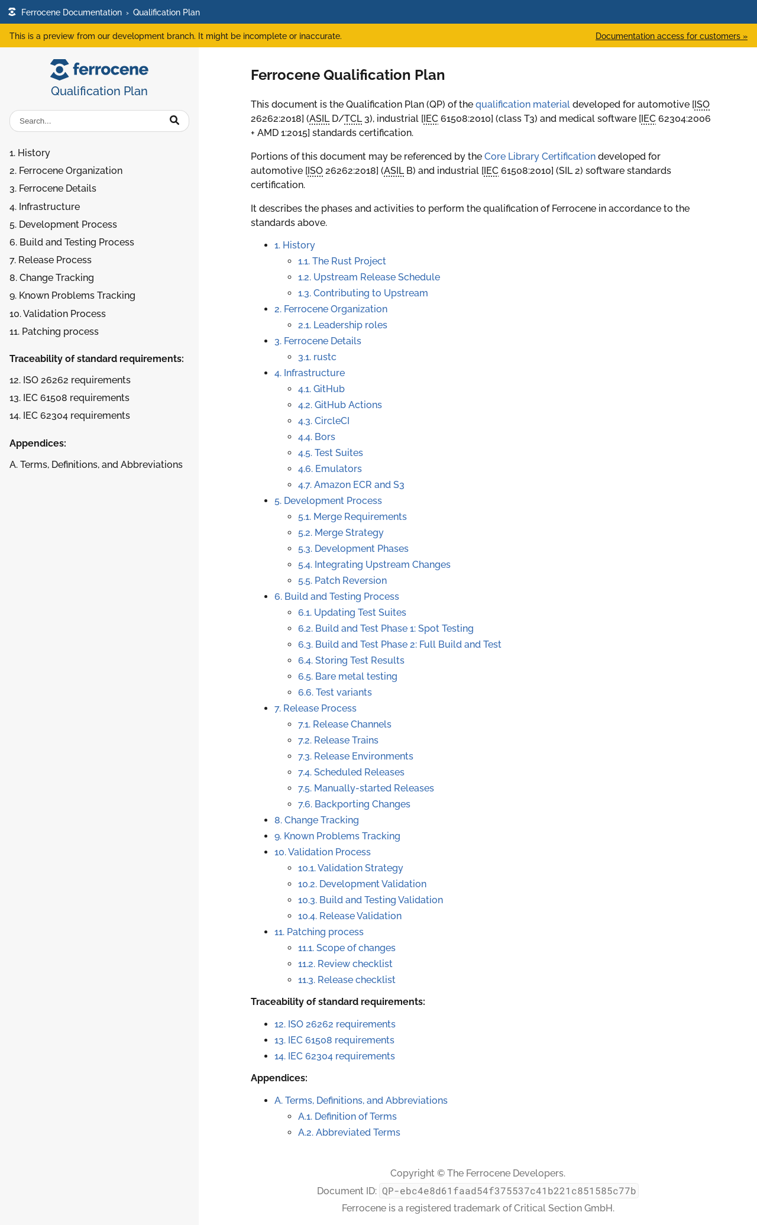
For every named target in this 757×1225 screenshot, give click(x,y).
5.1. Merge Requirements (352, 516)
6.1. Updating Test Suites (352, 612)
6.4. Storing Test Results (351, 660)
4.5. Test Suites (330, 452)
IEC (430, 118)
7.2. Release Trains (338, 740)
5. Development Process (63, 224)
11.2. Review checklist (345, 963)
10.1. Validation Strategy (350, 868)
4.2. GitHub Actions (340, 405)
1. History (29, 153)
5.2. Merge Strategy (341, 532)
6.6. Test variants (335, 692)
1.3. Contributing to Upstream (363, 293)
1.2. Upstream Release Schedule (369, 277)
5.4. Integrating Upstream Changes (374, 564)
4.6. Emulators (330, 468)
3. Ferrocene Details (52, 188)
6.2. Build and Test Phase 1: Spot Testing (386, 628)
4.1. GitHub (321, 389)
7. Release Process (50, 260)
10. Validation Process (57, 313)
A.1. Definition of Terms (347, 1116)
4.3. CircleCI (324, 420)
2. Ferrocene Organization (65, 170)
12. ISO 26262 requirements (70, 380)
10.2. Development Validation (362, 884)
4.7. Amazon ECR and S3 (351, 484)
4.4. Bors (316, 436)
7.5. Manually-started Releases (366, 788)
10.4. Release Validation (350, 916)
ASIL (319, 118)
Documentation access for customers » (672, 36)
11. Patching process (54, 331)
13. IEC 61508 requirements (69, 397)
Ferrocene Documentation (64, 12)
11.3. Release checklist (347, 979)
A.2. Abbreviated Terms (349, 1132)
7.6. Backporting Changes (354, 804)
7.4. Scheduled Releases (351, 772)
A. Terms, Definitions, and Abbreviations (96, 464)
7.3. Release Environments (355, 756)
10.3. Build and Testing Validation (370, 900)
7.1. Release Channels (345, 724)
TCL (353, 118)
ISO (702, 104)
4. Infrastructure (44, 206)
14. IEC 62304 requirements (69, 415)
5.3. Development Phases (353, 548)
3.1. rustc (317, 357)
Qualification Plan (166, 12)
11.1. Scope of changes (347, 948)
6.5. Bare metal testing (347, 676)
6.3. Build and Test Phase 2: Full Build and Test (400, 644)
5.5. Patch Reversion (342, 580)
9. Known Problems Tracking (72, 295)
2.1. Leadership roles (342, 325)
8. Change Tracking (51, 277)
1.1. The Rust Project (342, 261)
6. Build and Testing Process (71, 242)
